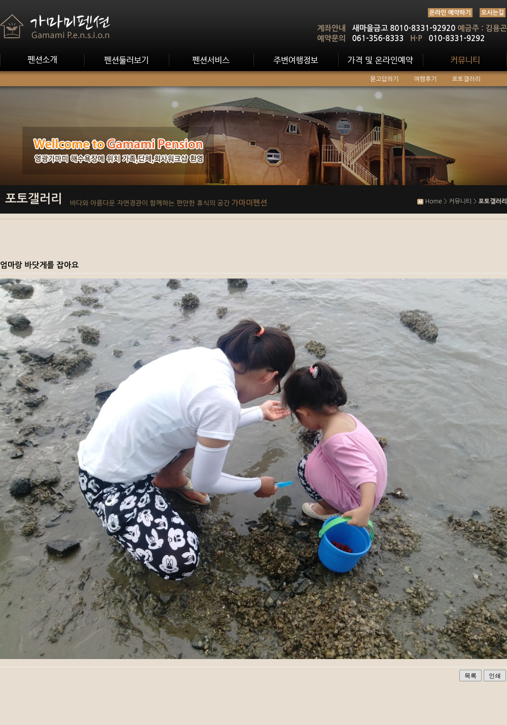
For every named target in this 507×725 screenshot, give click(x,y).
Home (433, 201)
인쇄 (495, 675)
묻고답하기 (384, 79)
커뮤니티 (460, 201)
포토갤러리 (466, 79)
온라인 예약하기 (450, 13)
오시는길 (492, 13)
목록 (470, 675)
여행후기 (425, 79)
